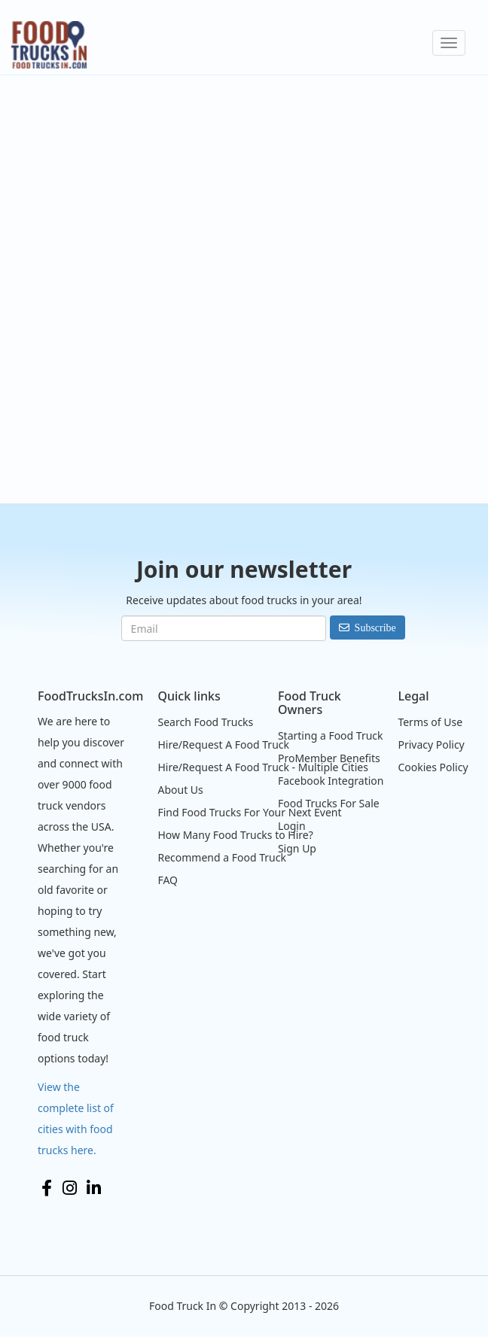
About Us (180, 789)
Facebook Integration (331, 780)
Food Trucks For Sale (329, 803)
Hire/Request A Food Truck (223, 744)
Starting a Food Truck (330, 735)
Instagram (70, 1188)
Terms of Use (430, 722)
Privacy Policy (431, 744)
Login (292, 826)
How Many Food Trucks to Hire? (235, 835)
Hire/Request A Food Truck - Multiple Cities (262, 767)
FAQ (167, 880)
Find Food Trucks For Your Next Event (249, 812)
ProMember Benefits (329, 758)
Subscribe (375, 627)
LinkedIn (94, 1188)
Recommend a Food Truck (221, 857)
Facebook (46, 1188)
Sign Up (297, 848)
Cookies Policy (433, 767)
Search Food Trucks (205, 722)
